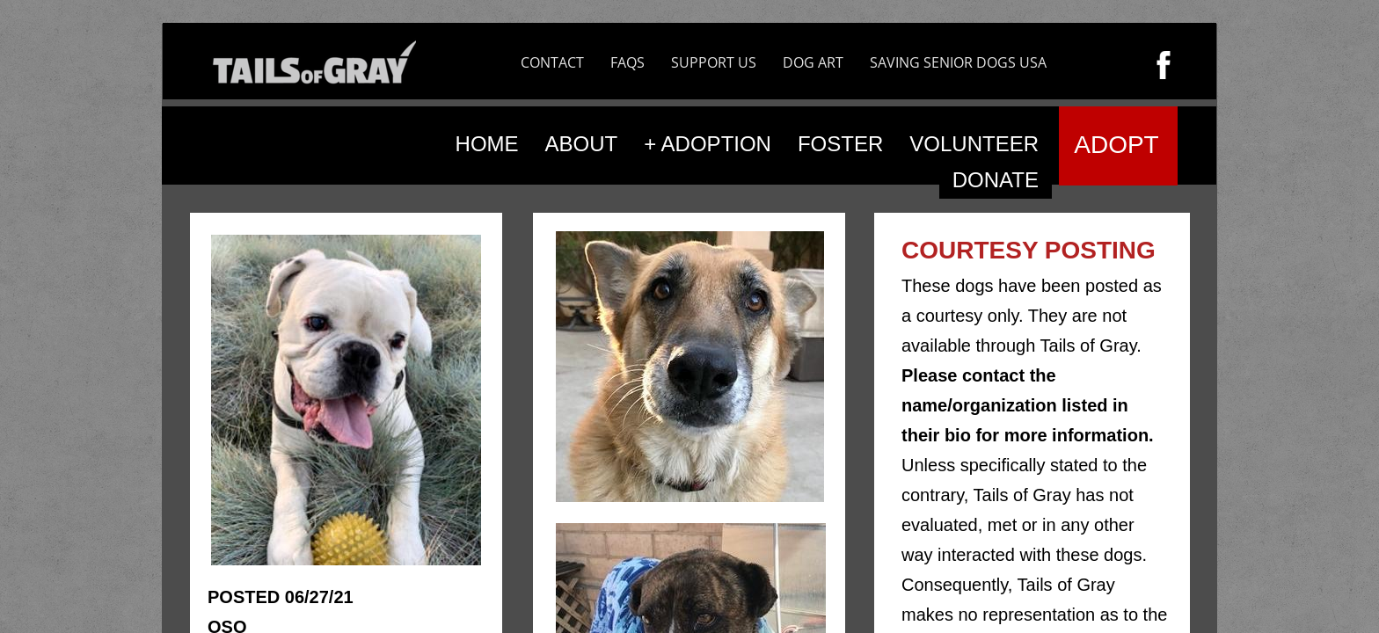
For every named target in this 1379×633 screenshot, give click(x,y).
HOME (487, 144)
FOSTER (840, 144)
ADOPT (1116, 144)
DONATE (995, 180)
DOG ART (813, 62)
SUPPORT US (713, 62)
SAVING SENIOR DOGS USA (958, 62)
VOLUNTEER (974, 144)
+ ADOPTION (707, 144)
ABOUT (581, 144)
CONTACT (552, 62)
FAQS (627, 62)
